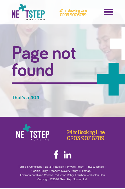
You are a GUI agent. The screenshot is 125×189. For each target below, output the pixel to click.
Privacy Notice (95, 167)
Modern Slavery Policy (64, 171)
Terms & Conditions (30, 167)
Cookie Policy (39, 171)
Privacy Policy (75, 167)
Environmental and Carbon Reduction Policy (47, 175)
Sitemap (85, 171)
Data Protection (54, 167)
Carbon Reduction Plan (91, 175)
